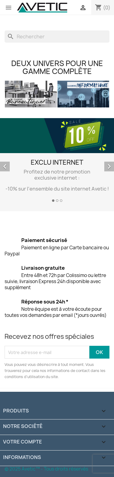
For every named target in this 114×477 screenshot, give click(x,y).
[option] (57, 161)
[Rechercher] (57, 36)
